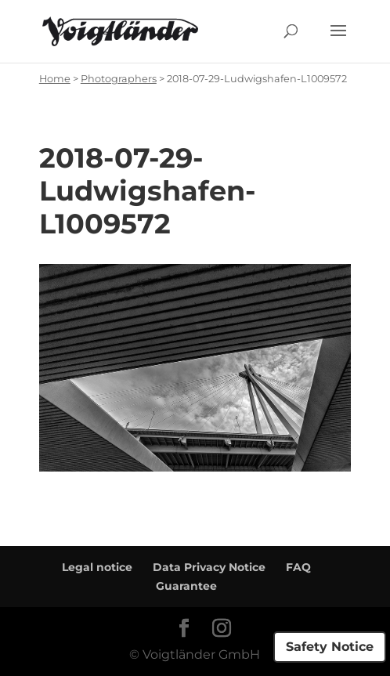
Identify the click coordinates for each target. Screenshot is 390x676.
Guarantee (186, 586)
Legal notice (97, 567)
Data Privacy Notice (209, 567)
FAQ (298, 567)
